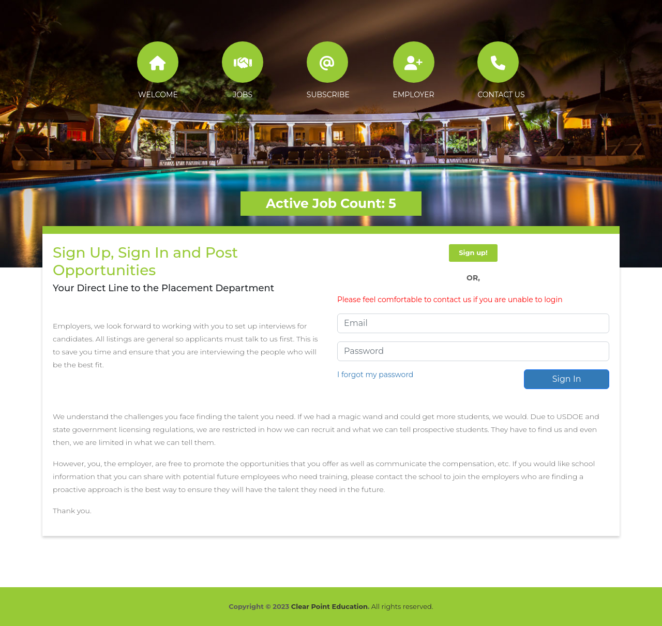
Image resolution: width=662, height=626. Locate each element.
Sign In (566, 379)
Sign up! (473, 252)
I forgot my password (375, 374)
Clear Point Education (329, 606)
